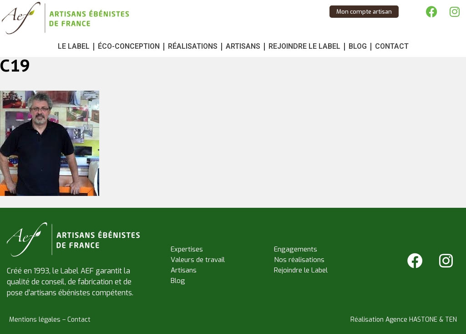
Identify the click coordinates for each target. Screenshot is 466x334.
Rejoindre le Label (304, 46)
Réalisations (193, 46)
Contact (392, 46)
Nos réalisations (299, 259)
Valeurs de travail (198, 259)
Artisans (243, 46)
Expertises (187, 249)
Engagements (295, 249)
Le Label (74, 46)
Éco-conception (129, 46)
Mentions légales (35, 319)
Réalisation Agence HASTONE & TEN (403, 319)
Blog (358, 46)
